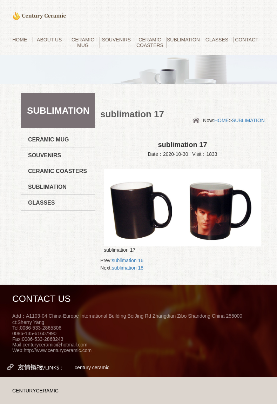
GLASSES (216, 39)
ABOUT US (49, 39)
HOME (19, 39)
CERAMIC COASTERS (149, 42)
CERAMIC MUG (83, 42)
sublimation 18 (127, 268)
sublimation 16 (127, 260)
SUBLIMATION (183, 39)
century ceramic (92, 367)
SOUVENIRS (116, 39)
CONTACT (246, 39)
